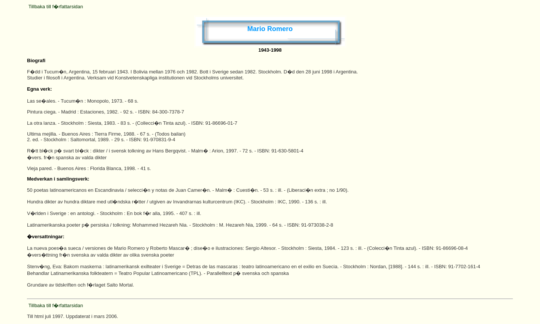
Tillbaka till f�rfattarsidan (55, 6)
